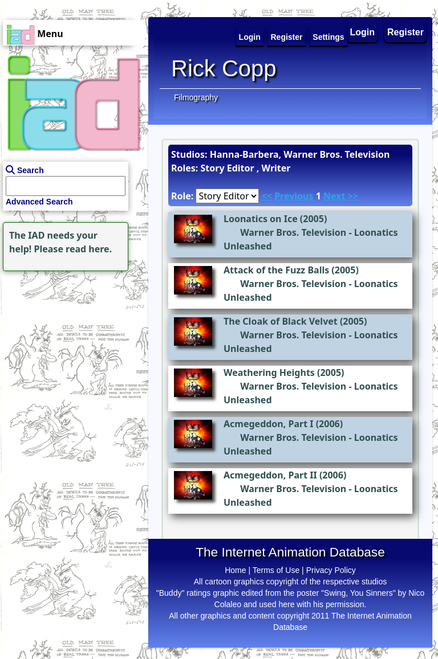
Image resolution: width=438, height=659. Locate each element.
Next (334, 196)
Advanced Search (39, 201)
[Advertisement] (71, 345)
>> (353, 196)
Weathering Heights (269, 372)
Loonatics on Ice (261, 218)
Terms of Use (276, 570)
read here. (89, 249)
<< (267, 196)
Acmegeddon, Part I (269, 423)
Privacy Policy (331, 570)
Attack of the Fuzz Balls (276, 270)
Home (235, 570)
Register (405, 32)
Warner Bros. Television (293, 232)
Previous (293, 196)
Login (362, 32)
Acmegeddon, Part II (270, 475)
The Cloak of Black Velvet (281, 321)
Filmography (196, 97)
